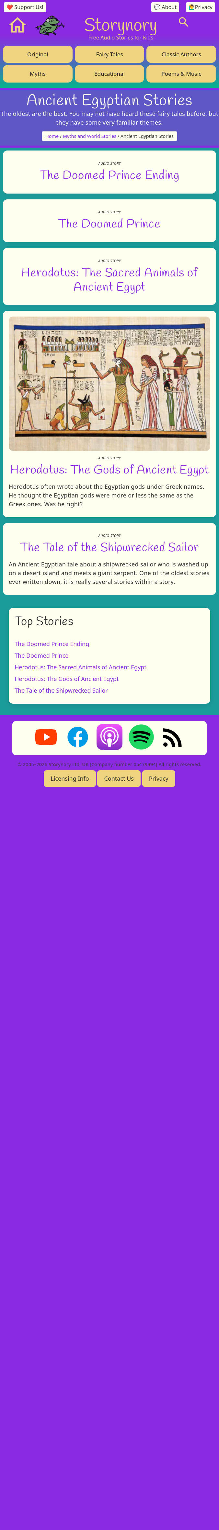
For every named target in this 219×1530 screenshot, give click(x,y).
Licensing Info (70, 1516)
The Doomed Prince (109, 625)
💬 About (165, 7)
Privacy (158, 1516)
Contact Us (119, 1516)
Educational (109, 73)
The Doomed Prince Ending (109, 375)
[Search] (183, 22)
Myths (38, 73)
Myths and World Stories (89, 136)
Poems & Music (181, 73)
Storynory (120, 24)
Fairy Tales (109, 54)
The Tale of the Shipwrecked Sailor (109, 1283)
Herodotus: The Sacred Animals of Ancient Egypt (80, 1404)
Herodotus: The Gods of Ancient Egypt (109, 1071)
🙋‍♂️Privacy (201, 7)
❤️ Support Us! (24, 7)
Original (37, 54)
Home (52, 136)
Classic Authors (181, 54)
